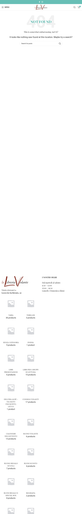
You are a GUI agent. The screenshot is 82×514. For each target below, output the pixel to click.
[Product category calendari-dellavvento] (11, 427)
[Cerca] (74, 7)
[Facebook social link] (39, 2)
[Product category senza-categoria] (11, 335)
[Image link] (15, 281)
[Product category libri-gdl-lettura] (30, 363)
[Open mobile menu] (5, 7)
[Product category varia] (11, 307)
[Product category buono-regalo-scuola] (11, 457)
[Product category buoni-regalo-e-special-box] (11, 486)
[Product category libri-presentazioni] (11, 363)
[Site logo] (41, 7)
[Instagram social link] (42, 2)
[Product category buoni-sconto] (30, 456)
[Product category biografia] (30, 485)
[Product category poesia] (30, 335)
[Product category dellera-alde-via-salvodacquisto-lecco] (11, 395)
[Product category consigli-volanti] (30, 391)
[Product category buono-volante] (30, 426)
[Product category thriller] (30, 307)
